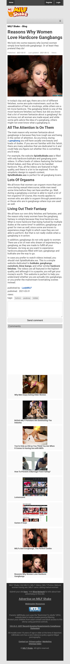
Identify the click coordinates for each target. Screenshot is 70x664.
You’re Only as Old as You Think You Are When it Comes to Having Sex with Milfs (34, 450)
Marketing (47, 645)
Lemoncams (19, 500)
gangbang (14, 140)
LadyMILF (27, 288)
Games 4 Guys (20, 526)
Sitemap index (35, 647)
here (26, 595)
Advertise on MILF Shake (35, 602)
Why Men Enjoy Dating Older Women (30, 398)
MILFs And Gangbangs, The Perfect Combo (33, 552)
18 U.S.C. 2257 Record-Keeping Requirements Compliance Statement (35, 630)
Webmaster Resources (35, 607)
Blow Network (39, 595)
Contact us (23, 645)
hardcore (18, 298)
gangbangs (26, 298)
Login (58, 2)
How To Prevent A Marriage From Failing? (32, 475)
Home (11, 2)
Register (49, 2)
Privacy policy (35, 645)
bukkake (35, 298)
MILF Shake (14, 26)
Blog (24, 26)
